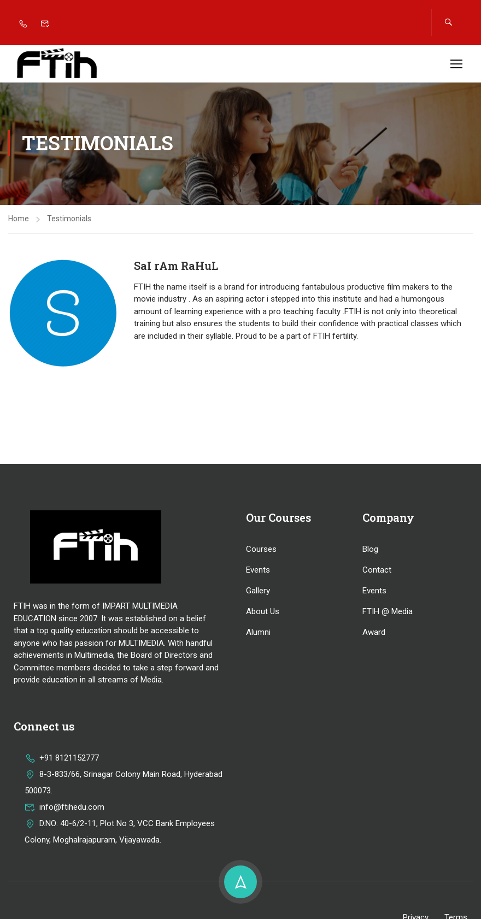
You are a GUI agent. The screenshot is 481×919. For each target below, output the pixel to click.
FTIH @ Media (387, 613)
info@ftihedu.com (64, 809)
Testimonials (69, 220)
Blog (370, 551)
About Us (262, 613)
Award (373, 634)
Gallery (258, 592)
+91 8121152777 (62, 759)
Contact (376, 571)
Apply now (392, 56)
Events (258, 571)
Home (18, 220)
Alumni (258, 634)
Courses (261, 551)
